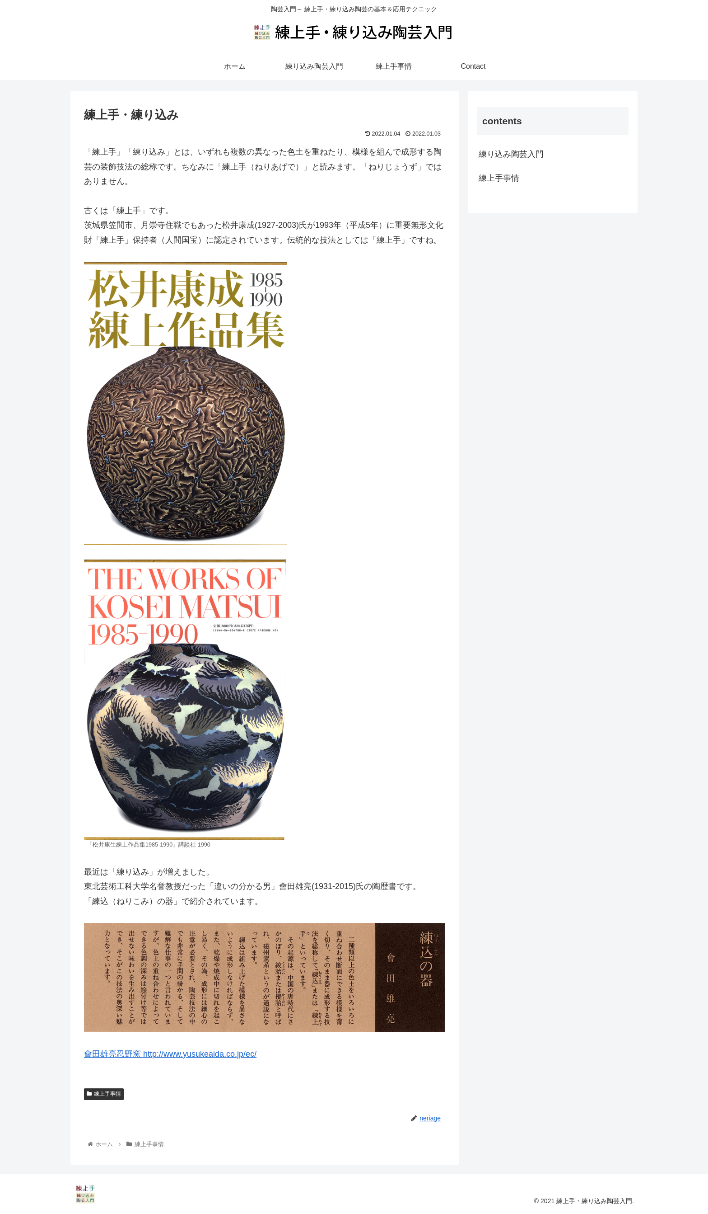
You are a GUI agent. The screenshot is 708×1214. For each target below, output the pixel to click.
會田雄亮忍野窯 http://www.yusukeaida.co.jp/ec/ (170, 1054)
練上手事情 (104, 1094)
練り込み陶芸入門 (511, 154)
